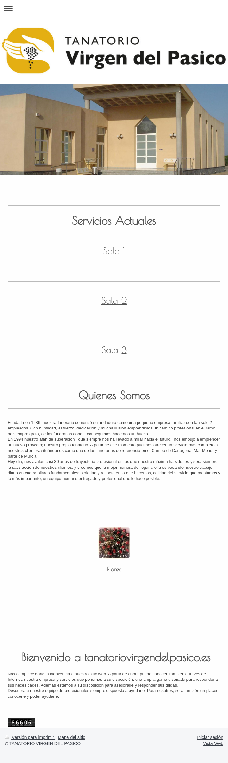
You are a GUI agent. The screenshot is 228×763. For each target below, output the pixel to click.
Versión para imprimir (30, 737)
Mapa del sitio (71, 737)
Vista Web (213, 743)
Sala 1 (114, 250)
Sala (111, 300)
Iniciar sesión (210, 737)
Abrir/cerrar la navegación (114, 8)
